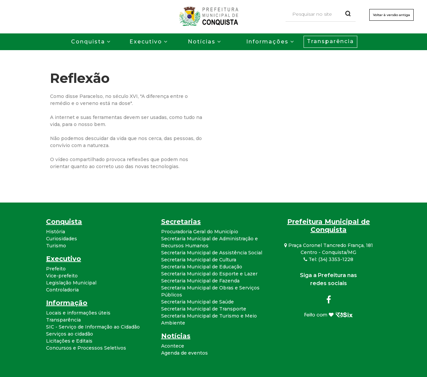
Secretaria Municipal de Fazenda (200, 281)
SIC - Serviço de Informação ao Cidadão (93, 327)
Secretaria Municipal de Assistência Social (211, 253)
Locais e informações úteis (78, 313)
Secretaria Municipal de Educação (201, 267)
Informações (267, 41)
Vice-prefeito (62, 276)
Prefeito (56, 269)
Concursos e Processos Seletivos (86, 348)
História (55, 232)
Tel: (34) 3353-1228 (328, 259)
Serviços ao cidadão (69, 334)
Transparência (330, 41)
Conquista (88, 41)
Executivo (145, 41)
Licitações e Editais (69, 341)
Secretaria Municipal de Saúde (197, 302)
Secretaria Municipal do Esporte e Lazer (209, 274)
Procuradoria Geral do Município (199, 232)
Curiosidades (61, 239)
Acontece (172, 346)
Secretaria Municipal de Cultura (198, 260)
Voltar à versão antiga (391, 15)
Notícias (202, 41)
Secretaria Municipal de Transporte (203, 309)
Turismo (56, 246)
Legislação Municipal (71, 283)
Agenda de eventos (184, 353)
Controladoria (62, 290)
